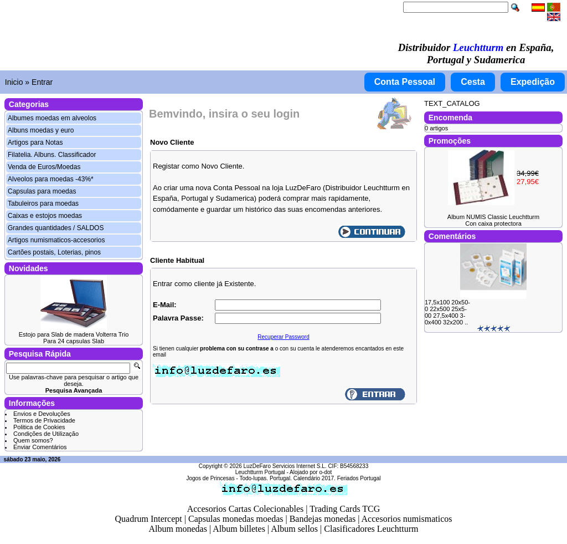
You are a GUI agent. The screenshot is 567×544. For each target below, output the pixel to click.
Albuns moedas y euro (41, 130)
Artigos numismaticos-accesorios (56, 240)
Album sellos (294, 528)
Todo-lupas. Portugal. (265, 478)
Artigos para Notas (35, 142)
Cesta (473, 82)
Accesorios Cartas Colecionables (245, 509)
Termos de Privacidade (44, 420)
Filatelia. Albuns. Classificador (52, 155)
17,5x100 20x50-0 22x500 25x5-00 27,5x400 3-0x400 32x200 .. (447, 312)
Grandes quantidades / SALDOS (56, 228)
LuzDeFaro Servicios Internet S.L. (285, 466)
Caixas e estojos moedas (45, 216)
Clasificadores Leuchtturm (371, 528)
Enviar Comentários (40, 447)
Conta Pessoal (404, 82)
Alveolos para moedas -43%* (51, 179)
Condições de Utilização (46, 433)
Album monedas (178, 528)
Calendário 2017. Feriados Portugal (337, 478)
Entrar (42, 82)
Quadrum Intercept (148, 518)
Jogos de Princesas (210, 478)
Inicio (14, 82)
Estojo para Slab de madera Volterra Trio (74, 334)
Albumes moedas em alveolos (52, 118)
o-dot (325, 472)
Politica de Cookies (39, 427)
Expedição (533, 82)
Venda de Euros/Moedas (44, 167)
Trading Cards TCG (345, 509)
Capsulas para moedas (42, 191)
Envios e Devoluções (41, 413)
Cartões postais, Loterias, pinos (54, 252)
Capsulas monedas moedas (236, 518)
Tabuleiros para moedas (43, 203)
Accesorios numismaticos (407, 518)
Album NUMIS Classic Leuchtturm (493, 216)
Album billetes (239, 528)
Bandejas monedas (323, 518)
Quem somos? (33, 440)
